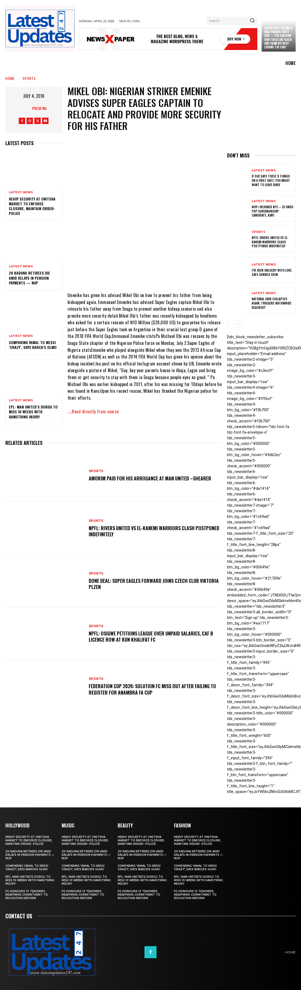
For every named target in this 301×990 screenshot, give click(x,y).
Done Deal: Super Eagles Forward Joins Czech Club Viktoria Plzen (145, 583)
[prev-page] (230, 324)
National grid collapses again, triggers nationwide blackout (271, 302)
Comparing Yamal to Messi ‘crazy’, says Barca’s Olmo (33, 345)
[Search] (252, 21)
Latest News (21, 192)
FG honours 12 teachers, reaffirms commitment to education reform (26, 894)
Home (10, 78)
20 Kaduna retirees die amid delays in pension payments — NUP (29, 277)
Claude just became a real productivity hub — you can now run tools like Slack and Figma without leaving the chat (278, 37)
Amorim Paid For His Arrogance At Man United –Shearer (151, 478)
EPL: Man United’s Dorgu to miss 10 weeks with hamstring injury (33, 411)
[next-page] (239, 324)
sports (29, 78)
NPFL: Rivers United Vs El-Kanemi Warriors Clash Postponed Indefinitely (142, 531)
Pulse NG (39, 108)
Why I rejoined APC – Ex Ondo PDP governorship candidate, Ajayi (272, 211)
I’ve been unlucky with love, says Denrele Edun (272, 272)
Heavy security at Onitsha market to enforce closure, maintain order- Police (32, 206)
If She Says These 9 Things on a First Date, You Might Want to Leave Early (271, 180)
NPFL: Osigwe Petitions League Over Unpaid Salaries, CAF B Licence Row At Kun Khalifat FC (152, 636)
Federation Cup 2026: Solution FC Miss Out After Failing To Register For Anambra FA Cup (154, 689)
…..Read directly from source (93, 411)
